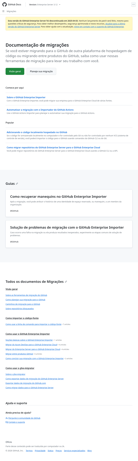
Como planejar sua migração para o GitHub (25, 299)
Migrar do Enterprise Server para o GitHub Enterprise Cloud (37, 349)
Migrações (11, 11)
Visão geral (15, 71)
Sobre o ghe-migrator (15, 374)
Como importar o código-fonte (22, 318)
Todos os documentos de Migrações (36, 281)
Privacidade (40, 450)
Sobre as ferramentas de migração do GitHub (26, 295)
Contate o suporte (15, 422)
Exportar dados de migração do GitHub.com (26, 383)
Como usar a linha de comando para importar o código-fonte (38, 324)
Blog (89, 450)
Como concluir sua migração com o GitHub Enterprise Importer (39, 358)
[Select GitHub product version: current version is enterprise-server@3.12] (45, 4)
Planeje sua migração (41, 71)
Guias (12, 183)
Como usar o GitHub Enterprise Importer (28, 333)
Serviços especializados (74, 450)
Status (50, 450)
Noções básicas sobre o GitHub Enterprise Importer (34, 340)
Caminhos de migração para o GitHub (23, 304)
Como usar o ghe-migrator (20, 368)
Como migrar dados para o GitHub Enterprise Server (30, 387)
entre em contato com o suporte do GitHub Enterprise (99, 26)
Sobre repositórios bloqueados (20, 308)
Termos (29, 450)
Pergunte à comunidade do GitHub (23, 418)
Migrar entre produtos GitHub (24, 353)
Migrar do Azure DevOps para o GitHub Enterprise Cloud (36, 344)
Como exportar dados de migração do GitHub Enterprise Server (35, 378)
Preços (59, 450)
